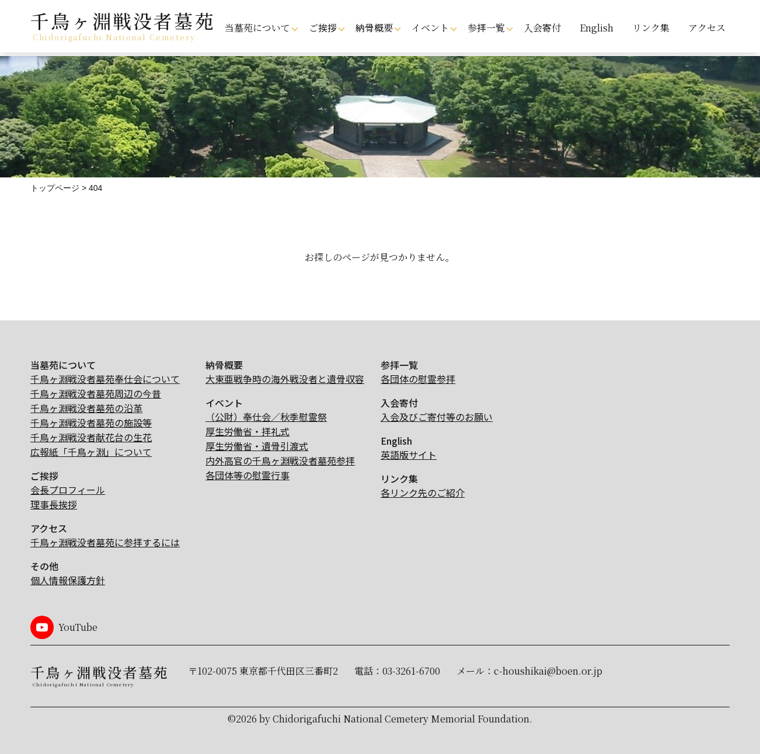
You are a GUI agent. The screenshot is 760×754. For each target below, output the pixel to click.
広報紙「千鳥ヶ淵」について (91, 452)
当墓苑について (257, 27)
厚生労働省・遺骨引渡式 (256, 446)
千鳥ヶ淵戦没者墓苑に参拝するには (105, 542)
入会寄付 (542, 27)
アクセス (707, 27)
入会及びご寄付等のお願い (437, 417)
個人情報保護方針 (67, 580)
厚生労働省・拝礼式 (247, 431)
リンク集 (651, 27)
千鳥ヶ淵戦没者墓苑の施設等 (91, 423)
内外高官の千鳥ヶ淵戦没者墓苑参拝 (280, 460)
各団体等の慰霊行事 (247, 475)
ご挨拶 (323, 27)
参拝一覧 (486, 27)
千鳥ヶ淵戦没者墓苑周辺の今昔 (95, 393)
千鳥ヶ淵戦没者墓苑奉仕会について (105, 379)
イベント (430, 27)
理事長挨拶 (53, 504)
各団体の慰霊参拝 (418, 379)
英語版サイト (409, 455)
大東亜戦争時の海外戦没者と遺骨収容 (284, 379)
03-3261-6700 (411, 671)
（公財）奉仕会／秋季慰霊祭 (266, 417)
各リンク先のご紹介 (423, 493)
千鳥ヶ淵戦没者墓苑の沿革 (86, 408)
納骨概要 (374, 27)
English (596, 27)
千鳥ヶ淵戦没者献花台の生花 (91, 437)
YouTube (77, 627)
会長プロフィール (67, 490)
